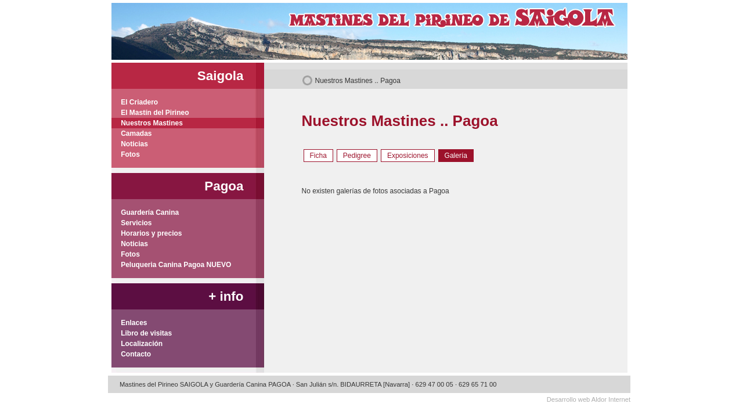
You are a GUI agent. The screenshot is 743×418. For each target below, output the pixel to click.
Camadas (131, 133)
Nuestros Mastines (344, 81)
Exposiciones (407, 156)
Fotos (125, 154)
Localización (137, 344)
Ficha (318, 156)
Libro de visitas (141, 333)
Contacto (131, 354)
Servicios (131, 223)
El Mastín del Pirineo (150, 113)
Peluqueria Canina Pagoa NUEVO (171, 265)
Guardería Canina (145, 212)
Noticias (129, 144)
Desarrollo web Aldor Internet (588, 399)
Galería (456, 156)
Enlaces (129, 323)
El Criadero (134, 102)
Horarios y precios (146, 233)
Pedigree (357, 156)
